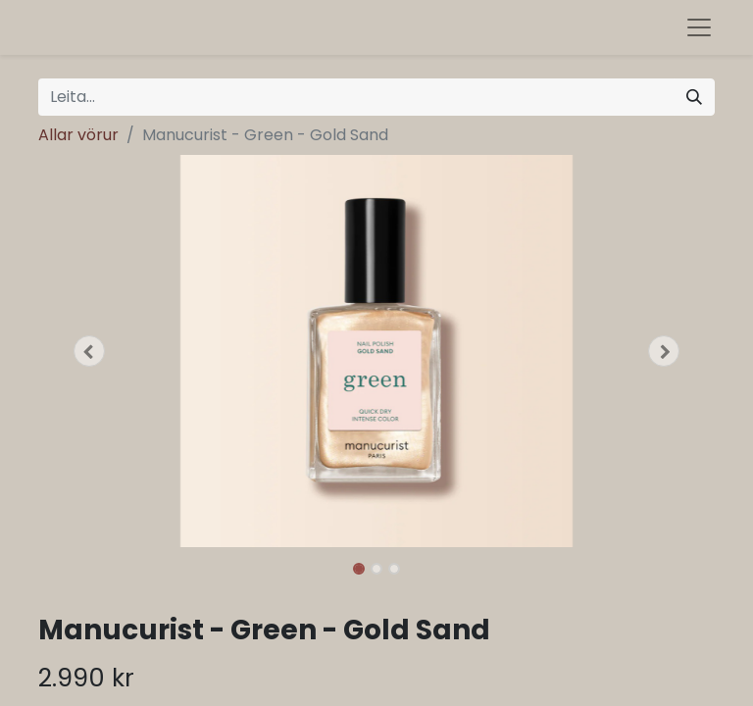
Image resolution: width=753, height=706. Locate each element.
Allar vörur (78, 135)
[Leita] (694, 97)
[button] (89, 351)
